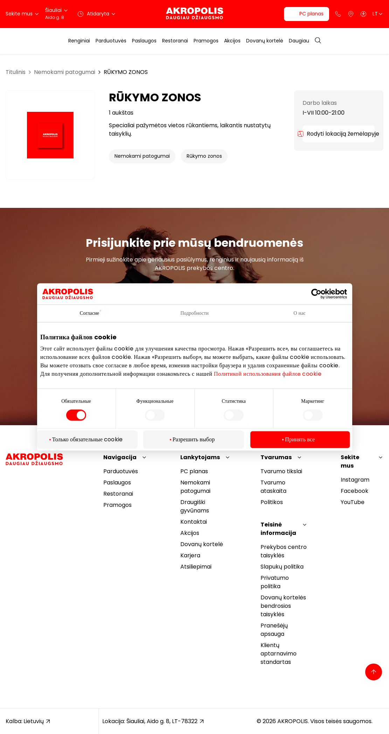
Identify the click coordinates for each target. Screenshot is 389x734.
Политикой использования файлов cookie (268, 374)
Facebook (354, 491)
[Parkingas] (350, 14)
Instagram (355, 480)
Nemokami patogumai (64, 72)
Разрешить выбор (194, 440)
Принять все (300, 440)
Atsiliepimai (195, 567)
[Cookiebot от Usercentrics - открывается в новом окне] (321, 293)
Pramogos (206, 41)
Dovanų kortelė (264, 41)
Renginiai (79, 41)
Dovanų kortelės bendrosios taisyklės (283, 605)
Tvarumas (276, 457)
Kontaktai (193, 522)
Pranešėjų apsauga (274, 629)
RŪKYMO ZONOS (126, 72)
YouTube (352, 502)
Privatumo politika (275, 582)
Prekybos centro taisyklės (284, 551)
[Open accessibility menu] (363, 14)
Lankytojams (200, 457)
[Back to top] (373, 672)
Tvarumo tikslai (281, 471)
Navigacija (120, 457)
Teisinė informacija (278, 529)
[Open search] (318, 41)
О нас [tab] (299, 313)
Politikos (272, 502)
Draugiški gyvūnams (194, 506)
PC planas (194, 471)
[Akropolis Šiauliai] (194, 13)
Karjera (190, 555)
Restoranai (175, 41)
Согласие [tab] (89, 313)
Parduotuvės (111, 41)
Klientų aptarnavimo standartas (279, 653)
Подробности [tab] (194, 313)
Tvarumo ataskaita (273, 486)
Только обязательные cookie (87, 440)
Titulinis (16, 72)
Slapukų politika (282, 567)
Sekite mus (350, 461)
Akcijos (232, 41)
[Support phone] (338, 14)
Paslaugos (144, 41)
